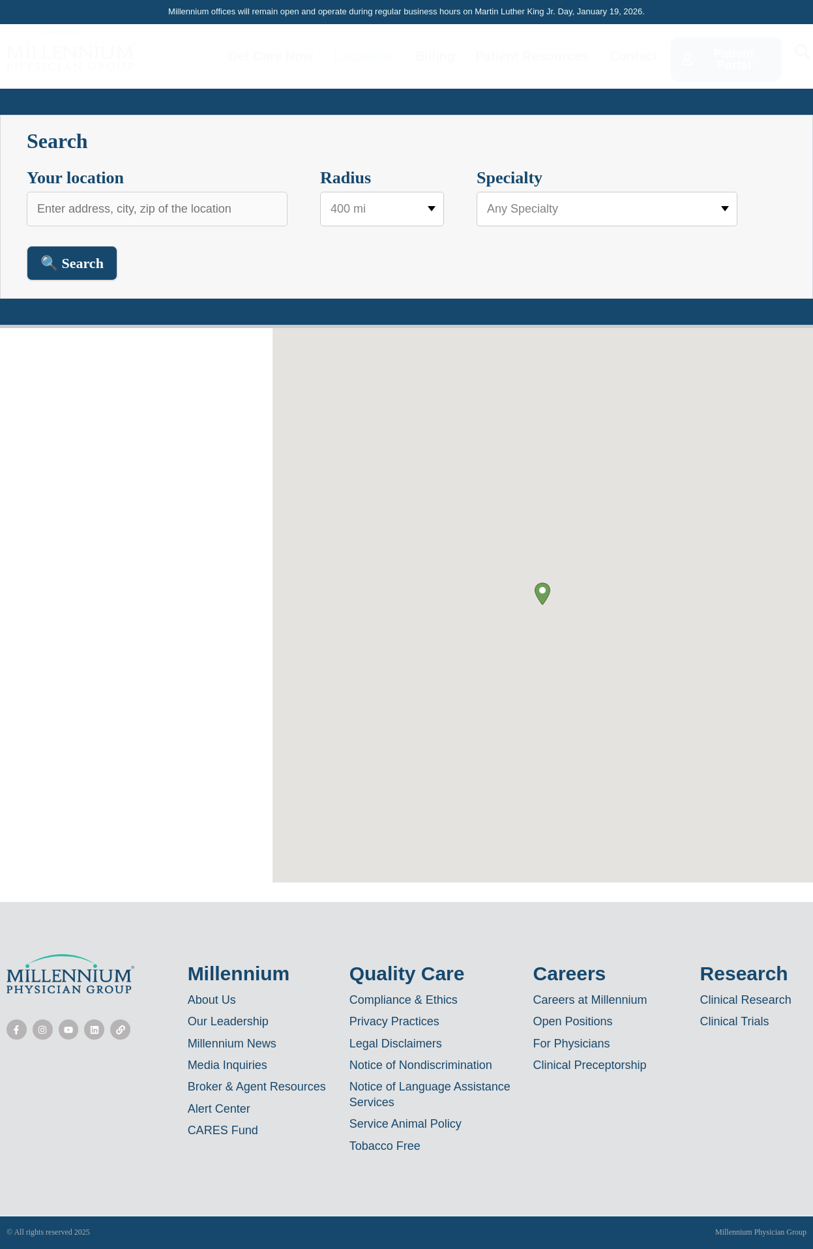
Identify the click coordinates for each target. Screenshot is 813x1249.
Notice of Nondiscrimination (420, 1065)
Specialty (509, 177)
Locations (363, 56)
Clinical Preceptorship (590, 1065)
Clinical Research (745, 999)
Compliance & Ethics (403, 999)
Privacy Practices (394, 1021)
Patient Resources (532, 56)
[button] (542, 593)
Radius (345, 177)
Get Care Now (270, 56)
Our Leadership (228, 1021)
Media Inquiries (227, 1065)
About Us (212, 999)
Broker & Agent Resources (257, 1086)
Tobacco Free (385, 1145)
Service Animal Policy (405, 1123)
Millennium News (232, 1043)
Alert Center (219, 1108)
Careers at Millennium (590, 999)
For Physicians (571, 1043)
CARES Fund (223, 1130)
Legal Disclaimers (395, 1043)
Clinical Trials (734, 1021)
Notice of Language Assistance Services (429, 1094)
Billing (435, 56)
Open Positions (573, 1021)
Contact (634, 56)
